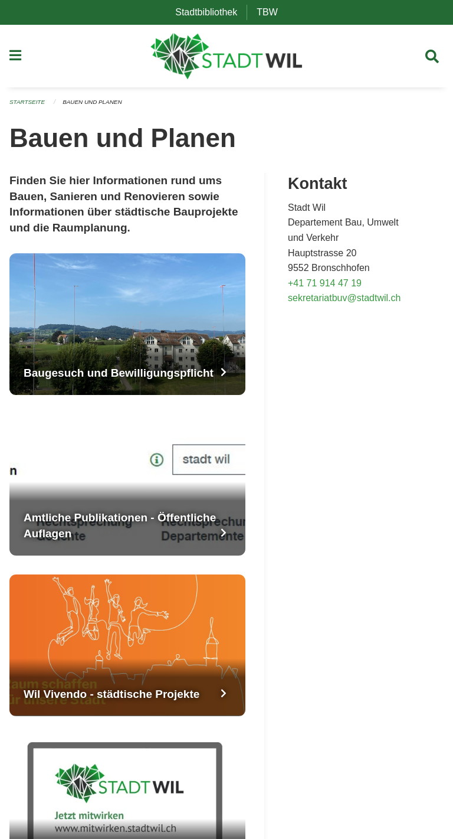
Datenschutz (186, 799)
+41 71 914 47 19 (325, 288)
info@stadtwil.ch (43, 699)
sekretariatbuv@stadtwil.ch (344, 303)
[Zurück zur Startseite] (226, 59)
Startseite (29, 107)
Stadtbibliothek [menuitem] (211, 12)
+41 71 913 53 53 (46, 685)
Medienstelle (345, 737)
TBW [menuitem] (272, 12)
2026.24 (248, 784)
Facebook (339, 643)
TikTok (332, 699)
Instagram (339, 657)
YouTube (337, 671)
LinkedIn (336, 685)
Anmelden (242, 799)
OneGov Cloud (191, 784)
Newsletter (339, 718)
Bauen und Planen (100, 107)
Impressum (341, 756)
